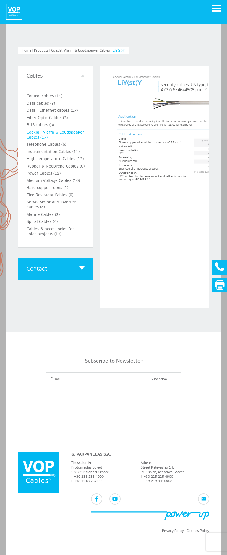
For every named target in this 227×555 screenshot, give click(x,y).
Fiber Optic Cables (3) (47, 117)
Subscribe (159, 379)
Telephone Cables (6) (46, 144)
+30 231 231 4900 (89, 476)
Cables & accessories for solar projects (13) (50, 231)
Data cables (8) (41, 103)
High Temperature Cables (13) (55, 158)
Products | (42, 50)
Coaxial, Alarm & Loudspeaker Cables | (82, 50)
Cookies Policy (198, 531)
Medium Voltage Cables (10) (53, 180)
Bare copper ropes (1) (47, 187)
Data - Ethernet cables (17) (52, 110)
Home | (28, 50)
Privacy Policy (173, 531)
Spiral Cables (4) (42, 221)
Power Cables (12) (44, 173)
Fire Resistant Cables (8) (50, 195)
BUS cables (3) (40, 124)
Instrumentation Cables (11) (53, 151)
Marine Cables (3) (43, 214)
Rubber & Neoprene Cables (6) (56, 166)
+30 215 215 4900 (158, 476)
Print (219, 285)
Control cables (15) (44, 95)
